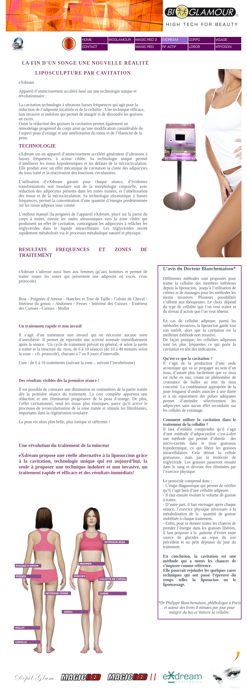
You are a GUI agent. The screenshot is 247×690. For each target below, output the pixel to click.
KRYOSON (224, 47)
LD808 (194, 47)
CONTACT (89, 47)
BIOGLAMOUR (120, 40)
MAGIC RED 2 (146, 40)
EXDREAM (170, 40)
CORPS (194, 40)
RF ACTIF (169, 47)
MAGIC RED (144, 47)
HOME (87, 40)
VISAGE (221, 40)
